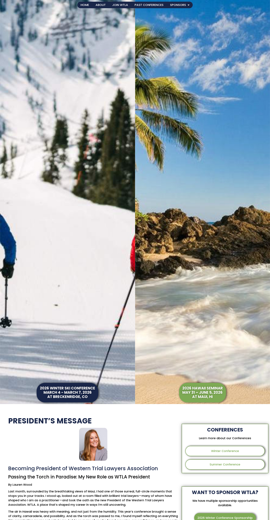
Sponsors (179, 5)
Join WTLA (120, 5)
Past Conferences (149, 5)
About (101, 5)
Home (85, 5)
